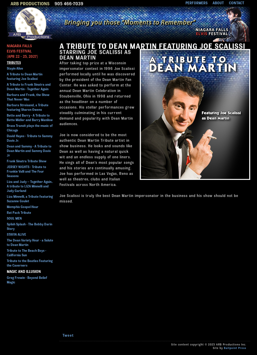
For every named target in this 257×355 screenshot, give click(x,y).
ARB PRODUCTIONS (30, 3)
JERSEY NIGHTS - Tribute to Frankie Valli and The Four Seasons (26, 171)
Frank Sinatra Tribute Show (26, 161)
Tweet (68, 335)
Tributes (14, 62)
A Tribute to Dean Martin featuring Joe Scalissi (24, 76)
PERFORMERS (196, 2)
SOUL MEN (14, 218)
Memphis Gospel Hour (22, 206)
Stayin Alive (15, 68)
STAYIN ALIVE (16, 234)
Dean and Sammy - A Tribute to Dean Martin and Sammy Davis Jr (29, 150)
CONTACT (236, 2)
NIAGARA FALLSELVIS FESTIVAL (22, 51)
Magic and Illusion (24, 271)
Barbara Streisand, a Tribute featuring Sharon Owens (27, 107)
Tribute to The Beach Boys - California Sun (26, 252)
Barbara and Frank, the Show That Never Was (28, 96)
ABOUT (218, 2)
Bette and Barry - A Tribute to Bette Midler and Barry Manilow (30, 117)
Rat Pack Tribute (19, 212)
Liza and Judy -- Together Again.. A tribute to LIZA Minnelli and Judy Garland (30, 186)
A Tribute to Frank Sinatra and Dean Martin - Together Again (29, 86)
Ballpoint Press (235, 348)
